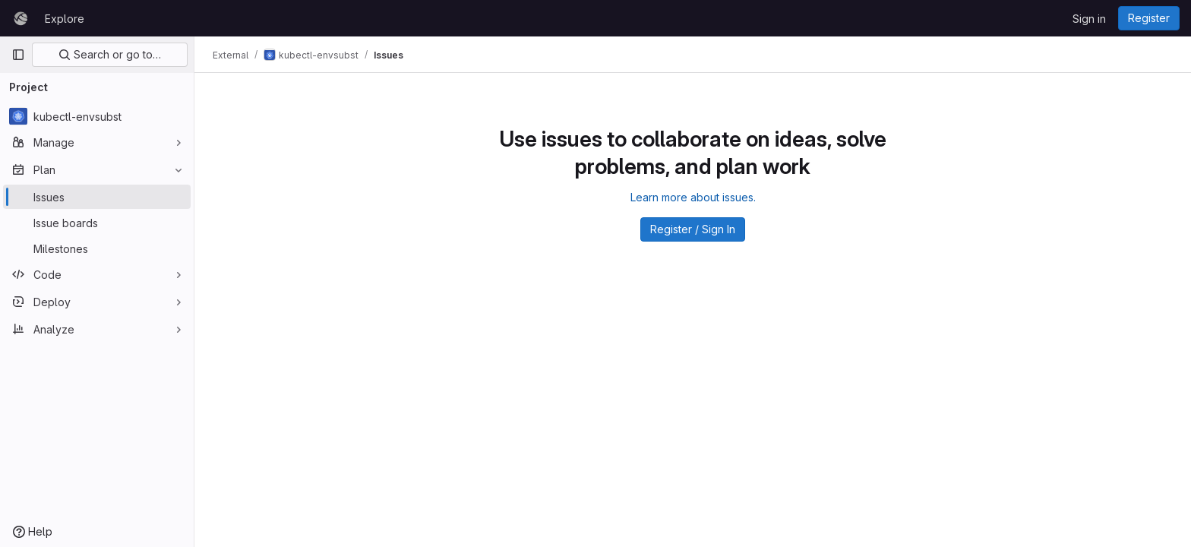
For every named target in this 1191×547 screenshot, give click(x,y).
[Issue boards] (97, 222)
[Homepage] (20, 18)
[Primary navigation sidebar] (18, 55)
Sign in (1089, 18)
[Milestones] (97, 248)
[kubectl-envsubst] (97, 116)
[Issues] (97, 197)
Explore (64, 18)
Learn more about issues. (693, 197)
